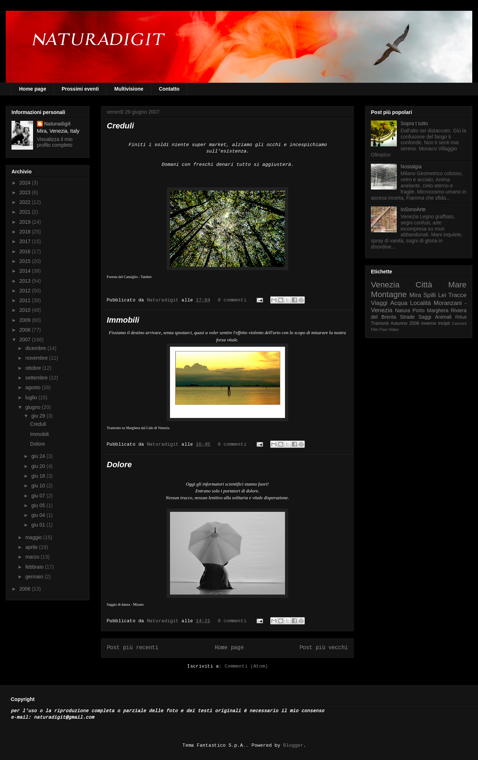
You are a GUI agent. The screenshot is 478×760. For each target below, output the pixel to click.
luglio (31, 397)
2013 (25, 281)
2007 (25, 339)
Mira (415, 295)
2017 (25, 241)
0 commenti (232, 300)
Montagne (389, 294)
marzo (33, 557)
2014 (25, 271)
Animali (443, 317)
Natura (402, 310)
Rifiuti (461, 317)
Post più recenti (132, 648)
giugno (33, 407)
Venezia (385, 284)
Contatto (169, 89)
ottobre (33, 368)
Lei (442, 295)
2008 (25, 330)
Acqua (399, 303)
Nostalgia (411, 166)
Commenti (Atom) (246, 666)
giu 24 (38, 456)
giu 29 (38, 416)
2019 (25, 222)
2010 (25, 310)
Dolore (119, 464)
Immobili (123, 319)
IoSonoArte (413, 209)
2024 (25, 183)
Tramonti (380, 323)
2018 (25, 232)
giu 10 (38, 485)
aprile (32, 547)
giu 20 (38, 466)
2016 (25, 251)
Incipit (444, 323)
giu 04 (38, 515)
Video (394, 329)
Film (374, 329)
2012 (25, 290)
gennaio (35, 576)
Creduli (120, 125)
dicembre (36, 348)
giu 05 (38, 505)
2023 (25, 192)
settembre (37, 378)
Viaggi (379, 303)
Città (423, 284)
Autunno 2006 (405, 323)
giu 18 (38, 476)
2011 (25, 300)
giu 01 (38, 525)
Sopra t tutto (414, 123)
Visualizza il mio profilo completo (55, 142)
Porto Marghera (431, 310)
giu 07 (38, 496)
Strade (407, 317)
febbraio (35, 567)
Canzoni (459, 323)
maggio (34, 537)
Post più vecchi (323, 648)
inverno (428, 323)
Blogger (293, 745)
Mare (457, 284)
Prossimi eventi (80, 89)
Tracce (457, 295)
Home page (32, 89)
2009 (25, 320)
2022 (25, 202)
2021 (25, 212)
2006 (25, 589)
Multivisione (128, 89)
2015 (25, 261)
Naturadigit (164, 300)
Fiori (383, 329)
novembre (37, 358)
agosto (33, 387)
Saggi (424, 317)
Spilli (429, 295)
